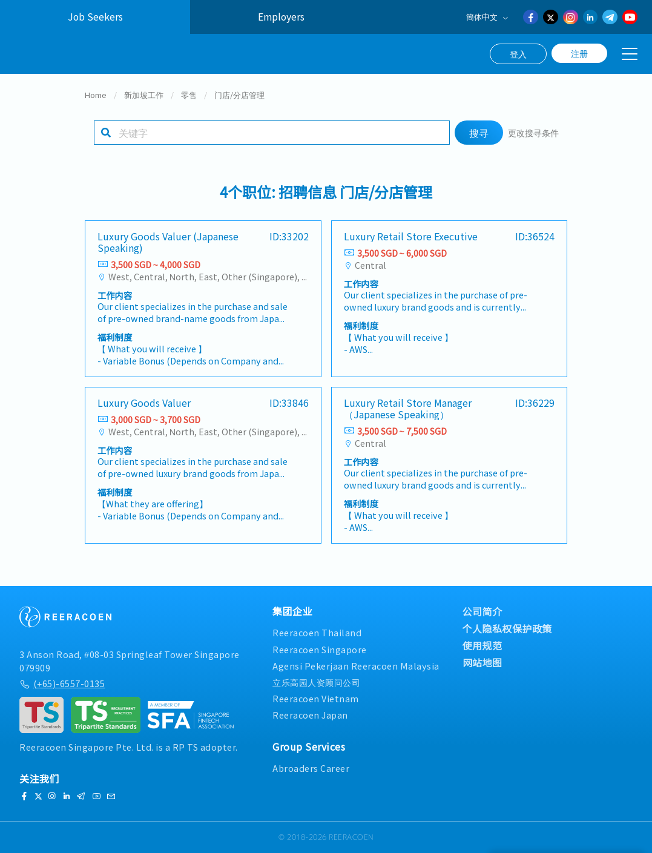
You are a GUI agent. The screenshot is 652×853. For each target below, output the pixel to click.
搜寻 (479, 137)
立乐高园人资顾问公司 (316, 682)
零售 (189, 99)
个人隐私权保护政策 (508, 629)
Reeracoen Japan (310, 715)
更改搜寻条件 (533, 136)
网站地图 (482, 663)
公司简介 (482, 612)
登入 (518, 54)
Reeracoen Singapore (319, 649)
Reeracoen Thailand (316, 633)
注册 (579, 53)
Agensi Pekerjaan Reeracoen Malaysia (356, 665)
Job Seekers (95, 17)
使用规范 (482, 646)
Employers (281, 17)
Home (96, 99)
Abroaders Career (310, 768)
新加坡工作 (143, 99)
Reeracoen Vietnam (315, 698)
